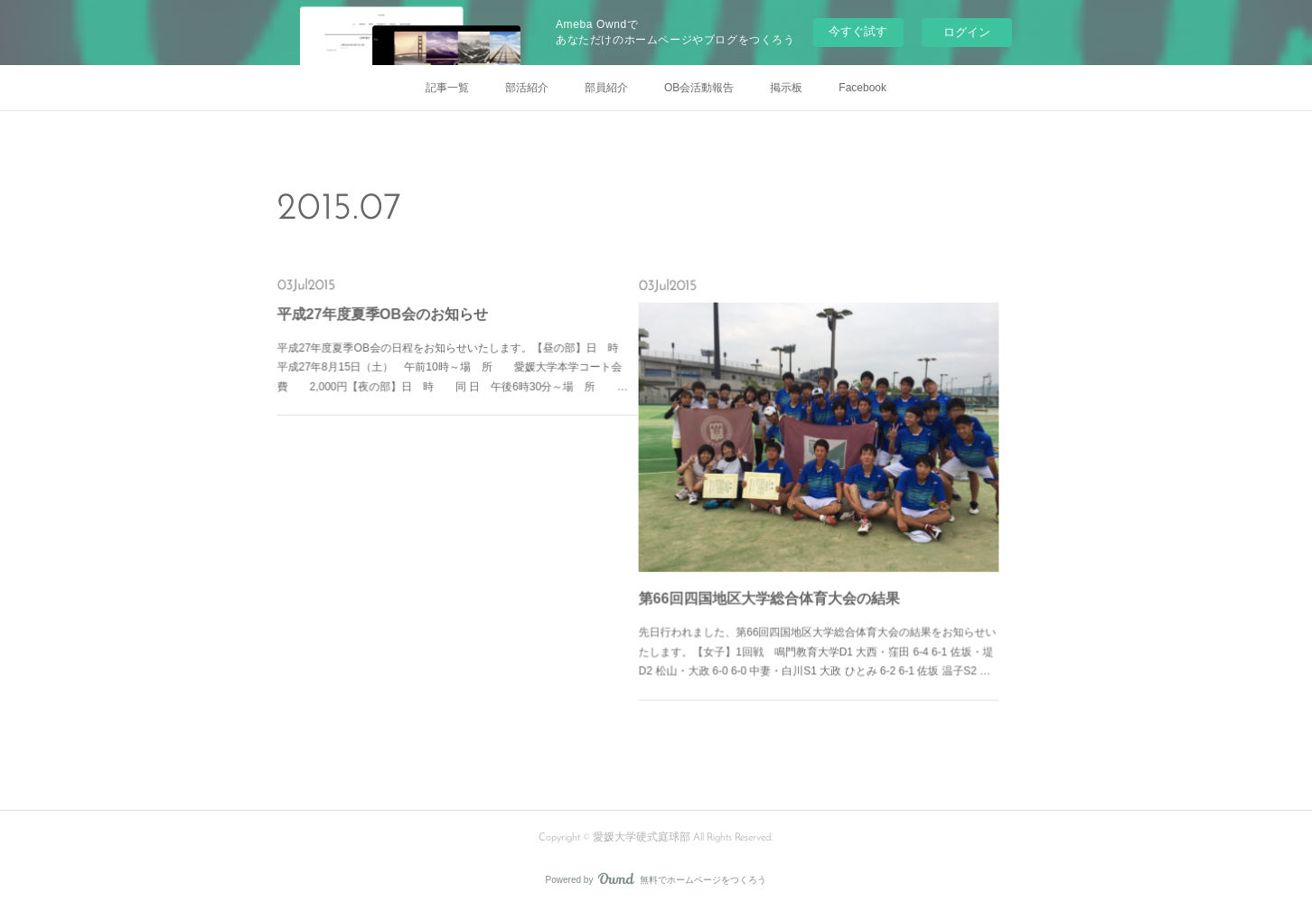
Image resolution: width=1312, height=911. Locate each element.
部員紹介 (606, 87)
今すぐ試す (858, 31)
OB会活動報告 (699, 87)
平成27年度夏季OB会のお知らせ (396, 320)
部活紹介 (526, 87)
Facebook (862, 87)
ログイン (966, 32)
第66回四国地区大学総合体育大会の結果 (778, 577)
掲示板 (786, 87)
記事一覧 (447, 87)
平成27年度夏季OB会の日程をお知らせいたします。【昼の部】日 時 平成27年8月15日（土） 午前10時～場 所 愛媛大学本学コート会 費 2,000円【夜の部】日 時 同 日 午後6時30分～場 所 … (457, 362)
